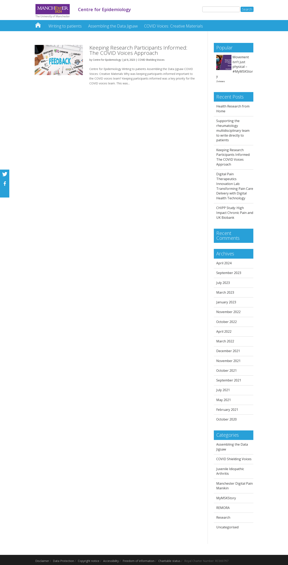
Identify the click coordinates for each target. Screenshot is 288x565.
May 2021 (223, 400)
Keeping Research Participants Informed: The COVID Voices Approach (138, 50)
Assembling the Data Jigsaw (113, 26)
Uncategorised (227, 527)
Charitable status (169, 561)
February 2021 (227, 409)
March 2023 (225, 292)
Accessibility (111, 561)
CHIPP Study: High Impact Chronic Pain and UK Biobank (234, 213)
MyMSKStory (226, 498)
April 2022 (223, 331)
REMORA (223, 508)
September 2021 (228, 380)
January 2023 (226, 302)
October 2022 (226, 322)
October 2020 (226, 419)
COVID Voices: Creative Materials (173, 26)
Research (223, 517)
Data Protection (63, 561)
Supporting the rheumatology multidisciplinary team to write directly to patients (232, 130)
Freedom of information (138, 561)
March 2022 (225, 341)
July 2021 (223, 390)
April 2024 (223, 263)
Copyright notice (88, 561)
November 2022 (228, 312)
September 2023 (228, 273)
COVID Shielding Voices (151, 60)
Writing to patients (65, 26)
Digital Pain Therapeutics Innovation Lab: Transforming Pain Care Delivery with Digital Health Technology (234, 186)
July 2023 (223, 282)
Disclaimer (42, 561)
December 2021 (228, 351)
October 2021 (226, 370)
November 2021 (228, 361)
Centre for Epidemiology (38, 24)
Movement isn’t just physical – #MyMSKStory (234, 67)
